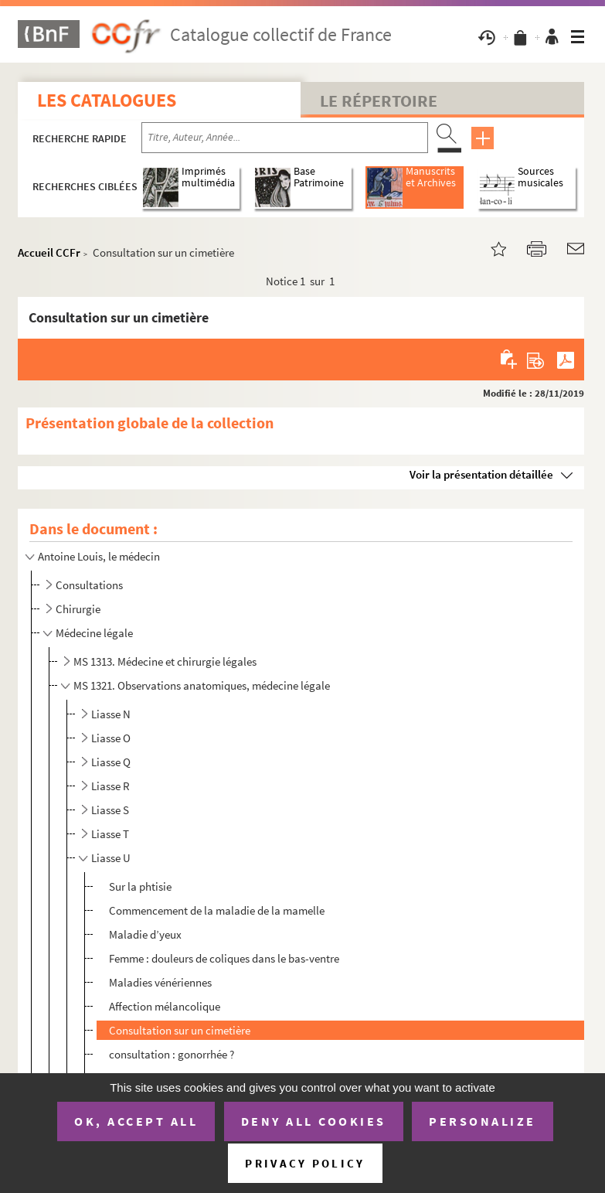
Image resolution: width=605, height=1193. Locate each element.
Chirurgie (78, 609)
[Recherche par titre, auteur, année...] (284, 137)
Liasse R (110, 786)
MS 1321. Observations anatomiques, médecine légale (201, 685)
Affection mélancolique (164, 1006)
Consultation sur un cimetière (179, 1030)
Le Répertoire (378, 100)
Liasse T (110, 834)
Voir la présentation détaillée (481, 474)
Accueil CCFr (49, 252)
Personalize (482, 1121)
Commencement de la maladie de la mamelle (217, 910)
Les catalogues (106, 100)
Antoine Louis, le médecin (99, 556)
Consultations (89, 585)
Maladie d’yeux (145, 934)
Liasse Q (111, 762)
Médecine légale (94, 632)
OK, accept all (136, 1121)
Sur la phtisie (140, 886)
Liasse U (111, 857)
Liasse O (111, 738)
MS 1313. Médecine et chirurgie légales (165, 661)
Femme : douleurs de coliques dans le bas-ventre (224, 958)
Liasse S (110, 810)
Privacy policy (305, 1163)
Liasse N (111, 714)
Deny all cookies (313, 1121)
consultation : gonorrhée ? (171, 1054)
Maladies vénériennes (160, 982)
